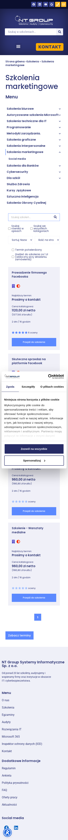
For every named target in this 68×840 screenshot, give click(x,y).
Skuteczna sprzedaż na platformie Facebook (29, 361)
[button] (18, 46)
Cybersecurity (17, 172)
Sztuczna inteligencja (22, 196)
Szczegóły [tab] (28, 386)
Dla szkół (13, 178)
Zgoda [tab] (10, 386)
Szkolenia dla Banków (23, 166)
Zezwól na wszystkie (34, 448)
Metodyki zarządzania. (24, 133)
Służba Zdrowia (18, 184)
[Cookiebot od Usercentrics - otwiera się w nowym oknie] (48, 376)
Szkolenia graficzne (21, 140)
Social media (17, 159)
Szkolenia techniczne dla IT (27, 121)
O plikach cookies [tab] (52, 386)
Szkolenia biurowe (20, 109)
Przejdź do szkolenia (34, 342)
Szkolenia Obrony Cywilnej (26, 203)
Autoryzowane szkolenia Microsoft (33, 115)
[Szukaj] (59, 31)
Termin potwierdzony (28, 249)
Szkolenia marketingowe (25, 152)
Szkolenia (32, 61)
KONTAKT (49, 47)
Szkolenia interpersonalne (26, 146)
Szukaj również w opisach (17, 228)
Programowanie (19, 127)
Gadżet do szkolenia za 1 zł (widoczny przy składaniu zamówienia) (31, 257)
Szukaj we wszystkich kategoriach (41, 228)
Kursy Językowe (19, 190)
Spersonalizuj (34, 460)
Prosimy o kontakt (26, 299)
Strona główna (15, 61)
